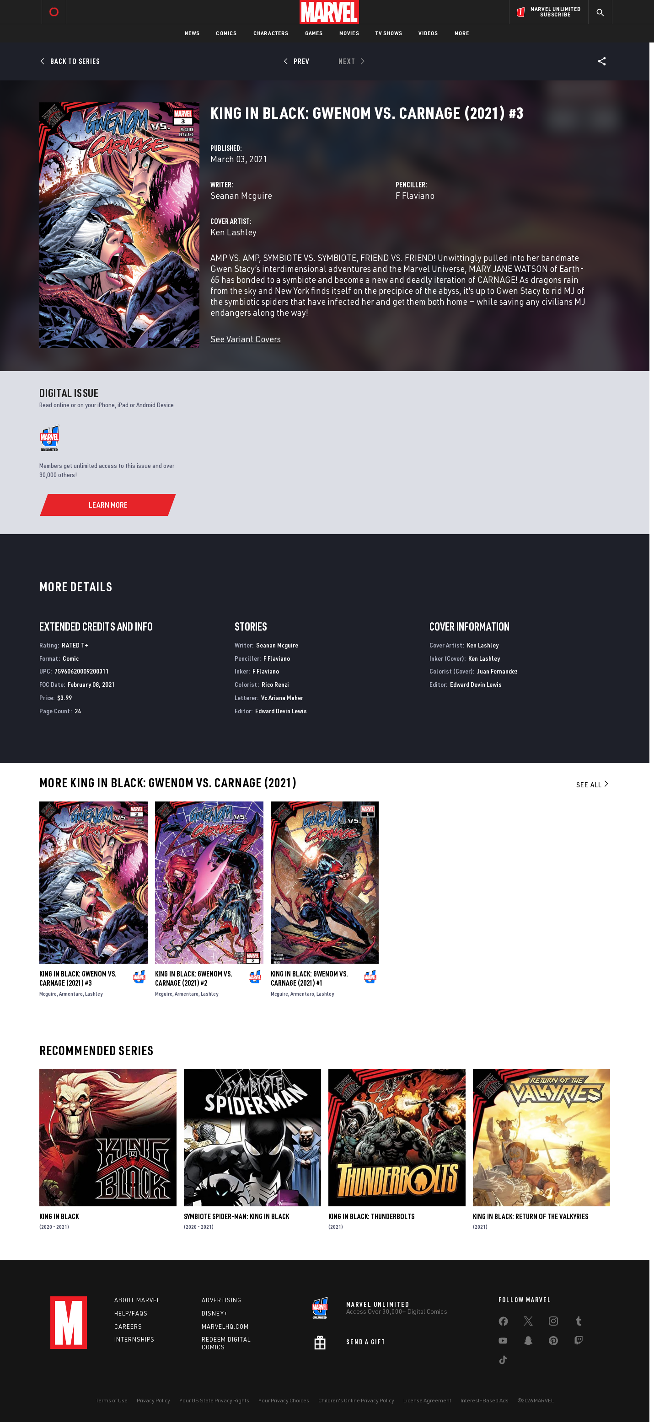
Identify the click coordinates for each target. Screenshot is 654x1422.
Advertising (221, 1300)
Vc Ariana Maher (282, 697)
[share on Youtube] (503, 1342)
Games (314, 33)
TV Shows (388, 33)
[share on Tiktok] (503, 1361)
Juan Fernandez (497, 671)
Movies (349, 33)
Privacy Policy (153, 1400)
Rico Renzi (275, 684)
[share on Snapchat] (528, 1342)
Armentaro (71, 993)
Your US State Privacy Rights (214, 1400)
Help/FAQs (131, 1313)
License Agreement (427, 1400)
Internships (134, 1339)
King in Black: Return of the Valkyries (530, 1216)
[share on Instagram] (553, 1322)
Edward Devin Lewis (281, 711)
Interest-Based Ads (485, 1400)
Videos (428, 33)
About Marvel (137, 1300)
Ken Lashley (233, 232)
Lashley (93, 993)
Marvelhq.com (225, 1326)
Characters (271, 33)
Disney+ (215, 1313)
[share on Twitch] (578, 1342)
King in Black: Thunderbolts (371, 1216)
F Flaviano (415, 195)
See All (593, 784)
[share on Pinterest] (553, 1342)
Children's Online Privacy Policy (356, 1400)
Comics (226, 33)
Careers (128, 1326)
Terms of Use (112, 1400)
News (192, 33)
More (462, 33)
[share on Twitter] (528, 1322)
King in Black (59, 1216)
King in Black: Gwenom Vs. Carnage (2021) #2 (193, 978)
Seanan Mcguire (241, 195)
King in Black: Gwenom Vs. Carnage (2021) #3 (78, 978)
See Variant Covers (245, 339)
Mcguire (48, 993)
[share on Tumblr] (578, 1322)
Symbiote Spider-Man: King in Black (236, 1216)
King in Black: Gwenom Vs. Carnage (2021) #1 (309, 978)
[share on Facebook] (503, 1323)
